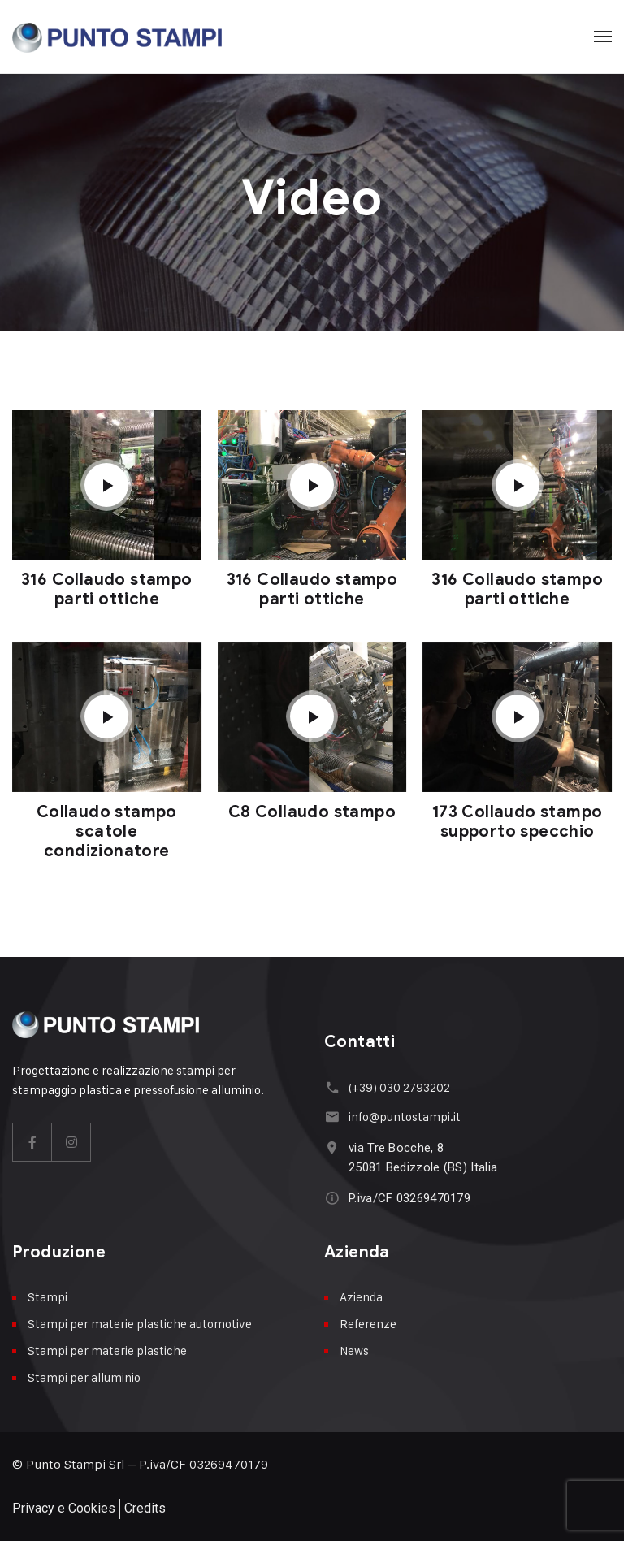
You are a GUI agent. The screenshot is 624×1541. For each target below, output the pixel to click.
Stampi (47, 1297)
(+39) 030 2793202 (399, 1087)
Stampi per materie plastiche (107, 1350)
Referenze (368, 1323)
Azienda (361, 1297)
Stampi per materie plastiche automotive (140, 1323)
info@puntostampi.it (405, 1116)
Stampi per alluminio (84, 1377)
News (354, 1350)
